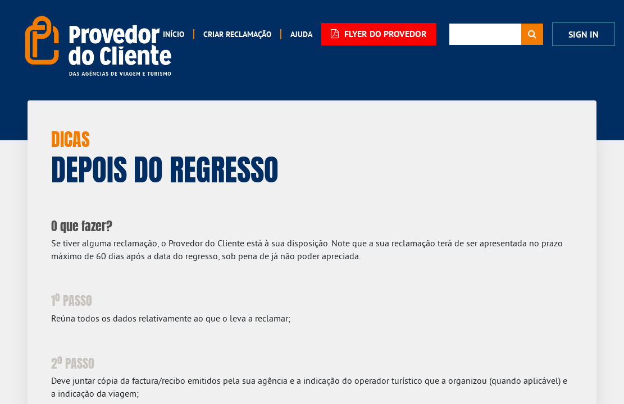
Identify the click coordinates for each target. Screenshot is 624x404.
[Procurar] (532, 34)
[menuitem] (173, 34)
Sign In (583, 34)
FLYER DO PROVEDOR (379, 34)
